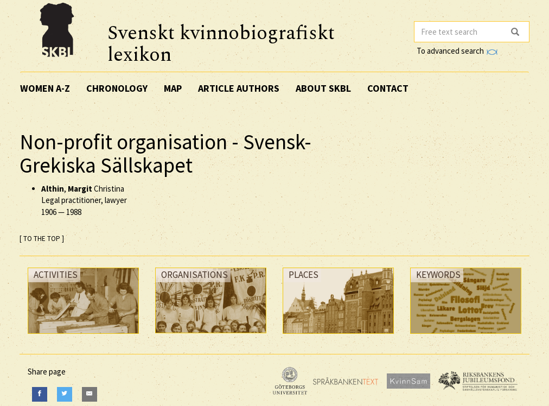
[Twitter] (64, 394)
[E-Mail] (89, 394)
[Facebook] (39, 394)
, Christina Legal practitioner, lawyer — (84, 200)
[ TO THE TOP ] (42, 238)
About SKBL (323, 88)
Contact (387, 88)
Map (173, 88)
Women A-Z (45, 88)
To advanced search (457, 51)
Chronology (117, 88)
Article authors (238, 88)
